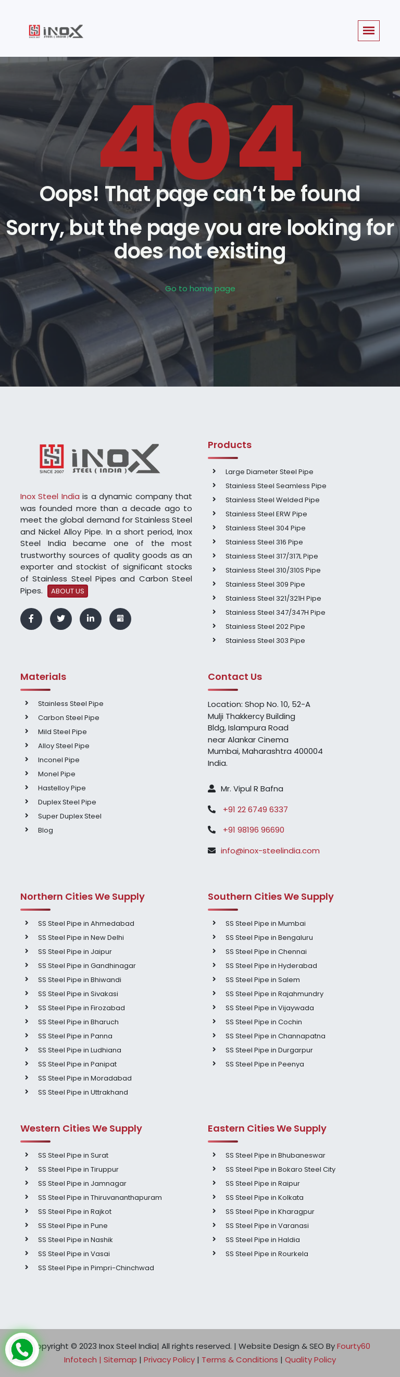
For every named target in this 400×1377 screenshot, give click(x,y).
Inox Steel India (50, 496)
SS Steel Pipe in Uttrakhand (83, 1092)
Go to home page (200, 288)
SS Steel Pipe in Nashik (75, 1240)
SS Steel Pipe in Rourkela (267, 1254)
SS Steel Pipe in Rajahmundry (274, 994)
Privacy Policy (169, 1359)
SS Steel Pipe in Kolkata (265, 1197)
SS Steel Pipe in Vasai (74, 1254)
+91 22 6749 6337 (254, 809)
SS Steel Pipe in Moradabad (85, 1078)
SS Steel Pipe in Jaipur (75, 952)
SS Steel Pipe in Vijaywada (270, 1008)
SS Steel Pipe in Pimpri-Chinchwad (96, 1268)
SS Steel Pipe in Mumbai (266, 923)
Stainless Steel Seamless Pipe (276, 486)
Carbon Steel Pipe (68, 718)
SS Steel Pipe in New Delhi (81, 937)
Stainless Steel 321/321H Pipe (273, 598)
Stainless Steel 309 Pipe (265, 584)
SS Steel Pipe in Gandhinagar (87, 966)
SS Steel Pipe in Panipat (77, 1064)
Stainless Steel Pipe (71, 704)
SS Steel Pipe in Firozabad (81, 1008)
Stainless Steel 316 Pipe (264, 542)
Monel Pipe (57, 774)
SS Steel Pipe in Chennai (266, 952)
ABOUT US (67, 591)
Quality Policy (310, 1359)
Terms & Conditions (240, 1359)
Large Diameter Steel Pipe (270, 472)
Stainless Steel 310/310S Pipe (273, 570)
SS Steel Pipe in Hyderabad (271, 966)
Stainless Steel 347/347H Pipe (276, 612)
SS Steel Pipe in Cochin (264, 1022)
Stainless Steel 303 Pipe (265, 641)
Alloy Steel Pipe (64, 746)
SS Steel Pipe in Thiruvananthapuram (100, 1197)
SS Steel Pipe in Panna (75, 1036)
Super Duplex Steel (70, 816)
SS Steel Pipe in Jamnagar (82, 1183)
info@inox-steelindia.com (270, 850)
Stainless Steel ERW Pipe (266, 514)
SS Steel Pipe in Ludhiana (79, 1050)
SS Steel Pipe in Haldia (263, 1240)
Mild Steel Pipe (62, 732)
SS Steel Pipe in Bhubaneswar (276, 1155)
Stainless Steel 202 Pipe (265, 626)
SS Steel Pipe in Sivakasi (78, 994)
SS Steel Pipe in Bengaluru (269, 937)
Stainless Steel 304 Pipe (266, 528)
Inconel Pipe (59, 760)
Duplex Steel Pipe (67, 802)
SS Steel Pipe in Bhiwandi (79, 980)
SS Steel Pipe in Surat (73, 1155)
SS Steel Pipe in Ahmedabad (86, 923)
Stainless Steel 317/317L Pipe (272, 556)
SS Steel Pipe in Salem (263, 980)
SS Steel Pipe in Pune (73, 1226)
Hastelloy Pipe (62, 788)
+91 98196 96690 (253, 829)
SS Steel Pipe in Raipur (263, 1183)
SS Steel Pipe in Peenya (265, 1064)
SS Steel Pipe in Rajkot (74, 1212)
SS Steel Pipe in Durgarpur (269, 1050)
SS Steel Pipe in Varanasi (267, 1226)
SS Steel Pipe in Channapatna (276, 1036)
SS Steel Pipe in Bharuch (78, 1022)
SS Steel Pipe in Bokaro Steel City (280, 1169)
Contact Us (235, 676)
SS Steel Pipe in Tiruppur (78, 1169)
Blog (45, 830)
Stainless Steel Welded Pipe (273, 500)
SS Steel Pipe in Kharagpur (270, 1212)
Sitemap (120, 1359)
